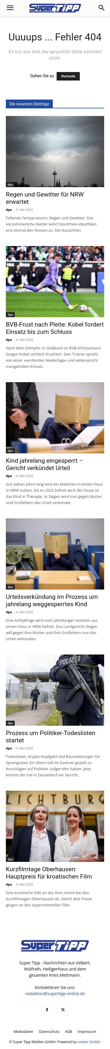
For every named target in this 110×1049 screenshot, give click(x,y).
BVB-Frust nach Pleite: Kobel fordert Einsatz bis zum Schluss (55, 328)
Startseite (68, 76)
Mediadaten (23, 1031)
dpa (10, 184)
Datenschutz (49, 1031)
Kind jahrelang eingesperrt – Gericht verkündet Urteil (44, 464)
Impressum (87, 1031)
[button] (10, 8)
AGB (68, 1031)
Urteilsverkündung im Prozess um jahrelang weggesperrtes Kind (52, 600)
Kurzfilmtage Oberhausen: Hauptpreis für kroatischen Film (49, 873)
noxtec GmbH (88, 1041)
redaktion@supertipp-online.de (55, 993)
